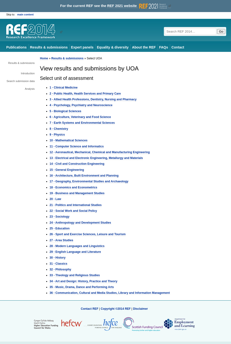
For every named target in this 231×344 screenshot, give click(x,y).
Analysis (30, 88)
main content (25, 14)
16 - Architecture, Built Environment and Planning (84, 175)
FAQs (163, 47)
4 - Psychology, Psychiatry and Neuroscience (81, 105)
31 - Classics (58, 263)
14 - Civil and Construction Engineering (77, 163)
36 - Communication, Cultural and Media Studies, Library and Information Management (110, 293)
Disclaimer (140, 308)
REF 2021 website (137, 6)
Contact (177, 47)
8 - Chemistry (59, 129)
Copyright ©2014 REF (116, 308)
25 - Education (60, 228)
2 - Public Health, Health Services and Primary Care (85, 93)
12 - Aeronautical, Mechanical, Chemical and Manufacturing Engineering (100, 152)
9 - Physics (57, 134)
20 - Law (55, 199)
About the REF (144, 47)
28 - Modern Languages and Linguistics (77, 246)
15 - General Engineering (67, 170)
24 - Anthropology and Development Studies (80, 222)
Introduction (28, 73)
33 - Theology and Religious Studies (75, 275)
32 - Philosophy (60, 269)
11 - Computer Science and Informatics (77, 146)
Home (44, 58)
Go (221, 31)
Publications (16, 47)
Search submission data (20, 81)
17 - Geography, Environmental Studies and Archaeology (89, 181)
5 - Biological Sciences (65, 111)
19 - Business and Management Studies (77, 193)
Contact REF (89, 308)
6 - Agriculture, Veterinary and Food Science (80, 117)
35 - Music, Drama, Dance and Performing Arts (82, 287)
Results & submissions (49, 47)
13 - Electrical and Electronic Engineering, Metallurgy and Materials (96, 158)
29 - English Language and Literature (75, 252)
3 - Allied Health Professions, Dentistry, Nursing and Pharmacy (93, 99)
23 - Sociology (59, 216)
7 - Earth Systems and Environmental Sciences (82, 122)
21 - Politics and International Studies (76, 205)
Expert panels (82, 47)
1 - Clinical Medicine (63, 87)
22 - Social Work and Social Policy (73, 211)
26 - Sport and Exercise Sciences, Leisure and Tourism (88, 234)
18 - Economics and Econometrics (73, 187)
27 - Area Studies (61, 240)
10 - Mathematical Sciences (68, 140)
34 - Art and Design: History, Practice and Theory (83, 281)
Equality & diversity (112, 47)
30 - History (57, 257)
